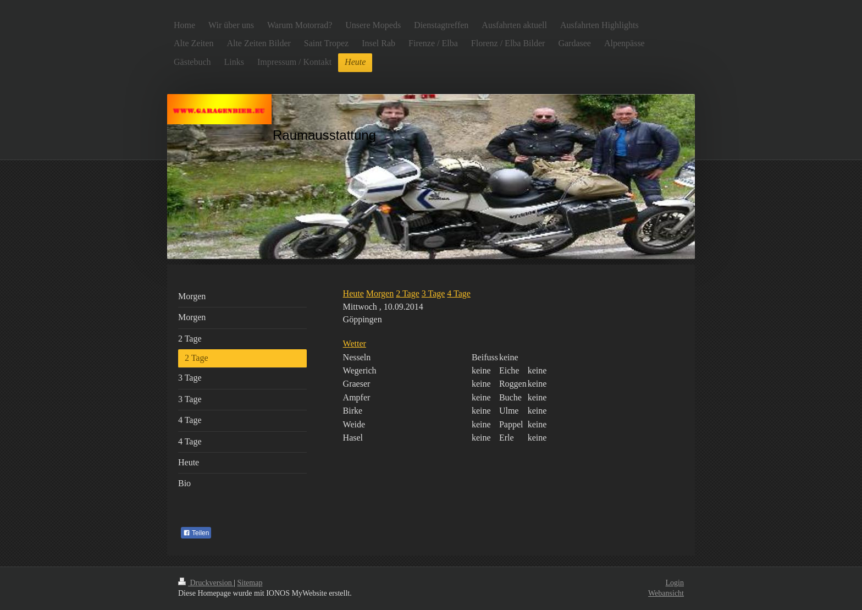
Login (675, 583)
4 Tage (459, 293)
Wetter (354, 343)
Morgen (380, 293)
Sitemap (250, 583)
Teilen (196, 533)
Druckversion (206, 583)
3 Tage (433, 293)
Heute (353, 293)
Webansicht (666, 593)
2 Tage (407, 293)
